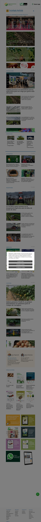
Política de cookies (14, 258)
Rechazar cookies (21, 264)
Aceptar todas (20, 261)
